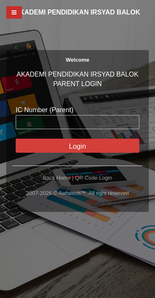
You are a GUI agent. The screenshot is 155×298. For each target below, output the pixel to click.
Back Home (57, 178)
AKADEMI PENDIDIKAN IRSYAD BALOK (77, 12)
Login (77, 146)
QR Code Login (93, 178)
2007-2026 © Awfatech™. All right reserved (77, 193)
